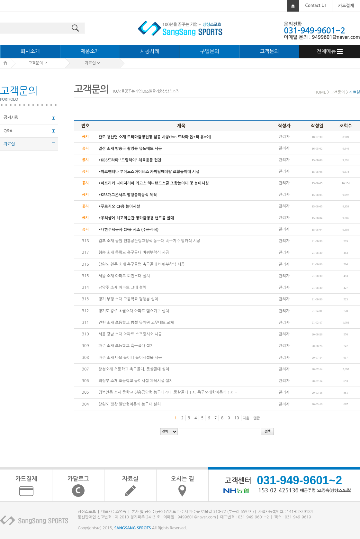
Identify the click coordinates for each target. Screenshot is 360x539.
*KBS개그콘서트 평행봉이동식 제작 (127, 195)
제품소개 (90, 51)
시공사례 (149, 51)
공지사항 (11, 117)
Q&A (8, 131)
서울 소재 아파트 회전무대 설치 (124, 276)
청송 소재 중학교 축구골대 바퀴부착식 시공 (133, 253)
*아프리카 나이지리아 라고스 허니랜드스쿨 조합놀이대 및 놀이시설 (153, 183)
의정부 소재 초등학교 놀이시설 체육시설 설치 (135, 381)
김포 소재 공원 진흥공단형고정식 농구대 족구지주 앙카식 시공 (149, 241)
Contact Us (315, 6)
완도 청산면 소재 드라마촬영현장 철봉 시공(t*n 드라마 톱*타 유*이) (154, 137)
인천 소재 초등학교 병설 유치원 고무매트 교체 (136, 322)
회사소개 (30, 51)
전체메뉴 (330, 51)
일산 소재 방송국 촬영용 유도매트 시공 (130, 149)
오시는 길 (182, 479)
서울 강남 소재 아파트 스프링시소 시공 (130, 334)
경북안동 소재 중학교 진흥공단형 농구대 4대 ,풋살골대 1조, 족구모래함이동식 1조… (167, 393)
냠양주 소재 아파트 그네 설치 (122, 287)
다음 (246, 418)
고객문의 (269, 51)
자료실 (9, 144)
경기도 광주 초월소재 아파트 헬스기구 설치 (133, 311)
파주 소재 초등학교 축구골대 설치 (125, 346)
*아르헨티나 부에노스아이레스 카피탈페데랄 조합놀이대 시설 (148, 172)
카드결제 (346, 6)
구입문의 (209, 51)
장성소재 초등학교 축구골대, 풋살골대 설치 (133, 369)
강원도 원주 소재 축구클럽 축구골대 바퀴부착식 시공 (141, 264)
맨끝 (256, 418)
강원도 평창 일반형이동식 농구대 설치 (129, 404)
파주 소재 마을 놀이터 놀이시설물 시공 (130, 358)
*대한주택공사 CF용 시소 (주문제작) (128, 230)
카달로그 (78, 479)
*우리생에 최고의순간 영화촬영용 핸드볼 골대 (136, 218)
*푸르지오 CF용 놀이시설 (119, 206)
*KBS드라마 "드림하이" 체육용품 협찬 (129, 160)
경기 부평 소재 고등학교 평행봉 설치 (128, 299)
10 (236, 418)
